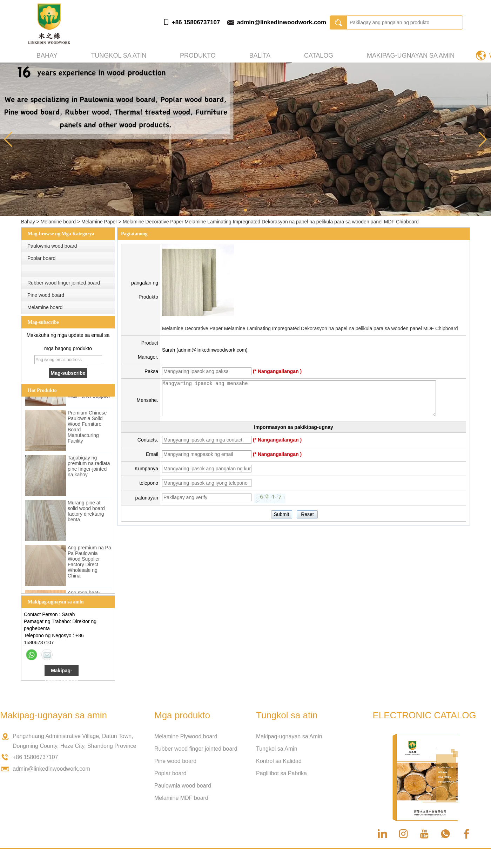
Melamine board (58, 221)
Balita (259, 55)
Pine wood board (45, 295)
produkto (198, 55)
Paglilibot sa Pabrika (281, 773)
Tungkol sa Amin (276, 749)
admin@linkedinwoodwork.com (281, 22)
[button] (245, 210)
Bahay (47, 55)
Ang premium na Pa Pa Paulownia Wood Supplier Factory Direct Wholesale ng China (89, 564)
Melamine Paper (99, 221)
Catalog (318, 55)
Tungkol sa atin (118, 55)
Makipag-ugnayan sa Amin (289, 736)
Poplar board (41, 258)
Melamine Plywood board (185, 736)
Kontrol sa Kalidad (279, 761)
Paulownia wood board (52, 246)
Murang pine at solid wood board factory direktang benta (86, 513)
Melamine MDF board (181, 798)
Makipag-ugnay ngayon (61, 672)
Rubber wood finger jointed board (63, 283)
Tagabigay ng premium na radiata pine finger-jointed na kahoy (89, 468)
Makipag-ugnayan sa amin (411, 55)
